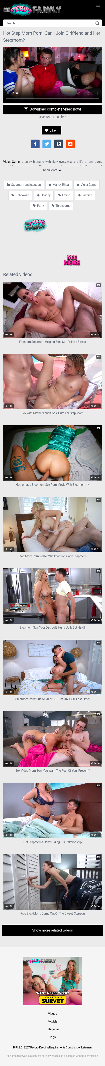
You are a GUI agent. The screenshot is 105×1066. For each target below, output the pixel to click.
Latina (64, 195)
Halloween (20, 195)
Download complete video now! (52, 109)
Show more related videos (52, 930)
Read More (52, 170)
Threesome (61, 206)
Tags (52, 1037)
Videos (52, 1014)
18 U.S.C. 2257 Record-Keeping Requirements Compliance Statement (52, 1047)
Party (38, 206)
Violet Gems (11, 162)
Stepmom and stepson (24, 185)
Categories (53, 1029)
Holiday (43, 195)
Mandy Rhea (59, 185)
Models (52, 1021)
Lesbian (85, 195)
